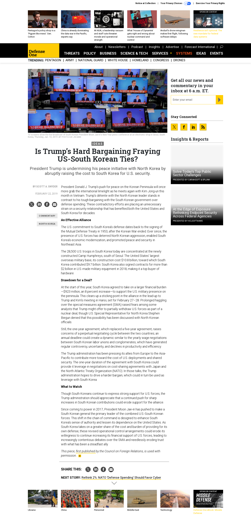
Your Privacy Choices (176, 3)
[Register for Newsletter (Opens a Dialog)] (219, 99)
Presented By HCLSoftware (188, 221)
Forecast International (200, 47)
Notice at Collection (145, 3)
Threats (72, 53)
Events (216, 53)
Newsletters (117, 47)
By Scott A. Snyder (45, 186)
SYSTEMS (184, 53)
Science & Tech (134, 53)
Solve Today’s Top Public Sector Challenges (192, 173)
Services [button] (160, 53)
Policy (90, 53)
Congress (161, 60)
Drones (179, 60)
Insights (154, 47)
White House (118, 60)
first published (86, 451)
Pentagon (53, 60)
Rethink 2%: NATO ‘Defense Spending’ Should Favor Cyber (121, 477)
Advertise (172, 47)
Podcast (137, 47)
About (98, 47)
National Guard (90, 60)
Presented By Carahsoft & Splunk (191, 180)
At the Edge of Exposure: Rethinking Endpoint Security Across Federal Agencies (195, 212)
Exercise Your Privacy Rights (210, 3)
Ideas (201, 53)
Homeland (140, 60)
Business (108, 53)
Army (70, 60)
